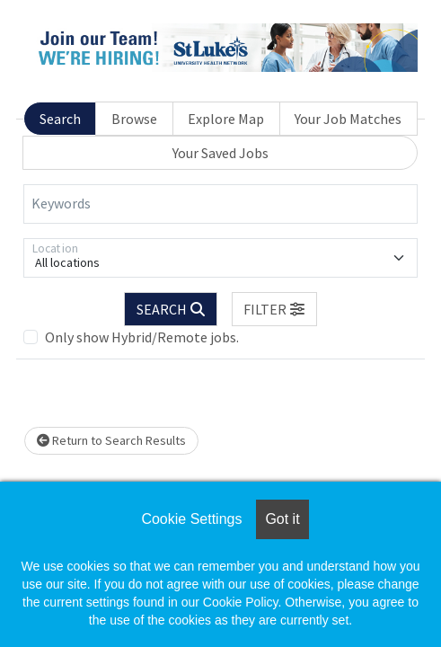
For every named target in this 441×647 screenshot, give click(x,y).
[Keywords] (220, 204)
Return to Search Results (111, 440)
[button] (275, 309)
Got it (282, 519)
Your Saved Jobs (220, 153)
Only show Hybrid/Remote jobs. (142, 337)
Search (60, 119)
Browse (134, 119)
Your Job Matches (348, 119)
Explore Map (226, 119)
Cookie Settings (191, 519)
